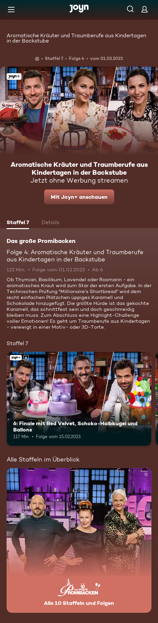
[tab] (17, 223)
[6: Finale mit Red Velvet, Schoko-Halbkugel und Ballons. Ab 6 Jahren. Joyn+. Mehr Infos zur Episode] (79, 399)
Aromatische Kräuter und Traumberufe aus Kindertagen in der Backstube (76, 38)
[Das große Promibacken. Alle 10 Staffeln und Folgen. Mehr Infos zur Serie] (79, 540)
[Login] (144, 9)
